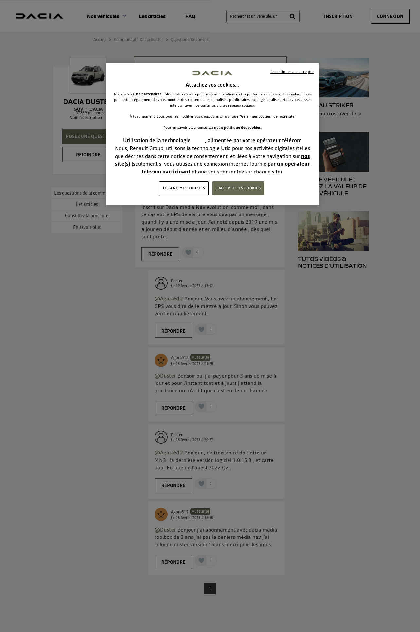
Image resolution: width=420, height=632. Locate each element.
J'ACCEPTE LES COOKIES (238, 188)
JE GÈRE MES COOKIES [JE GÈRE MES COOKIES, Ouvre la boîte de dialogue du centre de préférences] (184, 188)
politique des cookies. (243, 127)
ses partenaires (148, 94)
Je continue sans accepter (292, 71)
